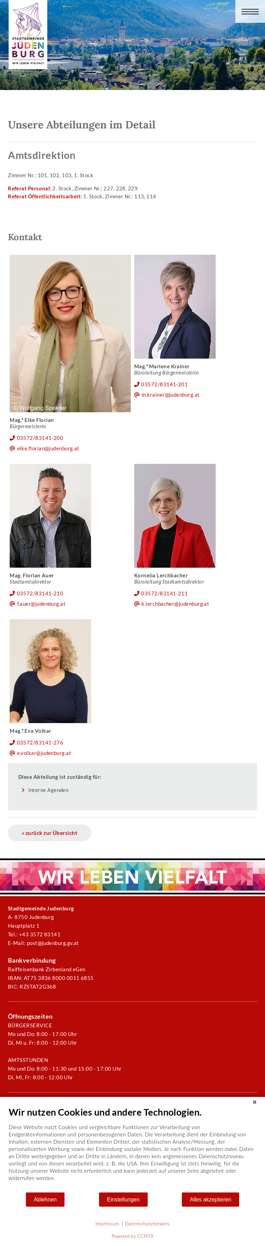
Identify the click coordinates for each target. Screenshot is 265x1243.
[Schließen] (254, 1102)
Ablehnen (45, 1200)
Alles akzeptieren (210, 1200)
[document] (132, 1149)
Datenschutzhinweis (147, 1223)
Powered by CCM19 (133, 1236)
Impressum (107, 1223)
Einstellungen (123, 1200)
